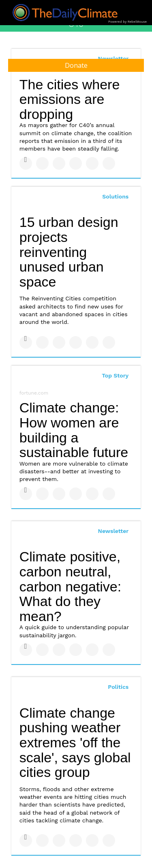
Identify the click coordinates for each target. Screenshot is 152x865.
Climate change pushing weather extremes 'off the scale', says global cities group (75, 742)
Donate (76, 65)
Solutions (115, 196)
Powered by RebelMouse (127, 22)
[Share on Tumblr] (75, 163)
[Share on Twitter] (42, 163)
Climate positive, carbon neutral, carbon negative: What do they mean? (70, 586)
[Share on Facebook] (25, 163)
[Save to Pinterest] (92, 163)
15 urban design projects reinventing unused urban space (68, 251)
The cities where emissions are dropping (69, 99)
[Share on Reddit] (109, 163)
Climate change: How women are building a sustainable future (73, 430)
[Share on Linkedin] (59, 163)
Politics (118, 687)
